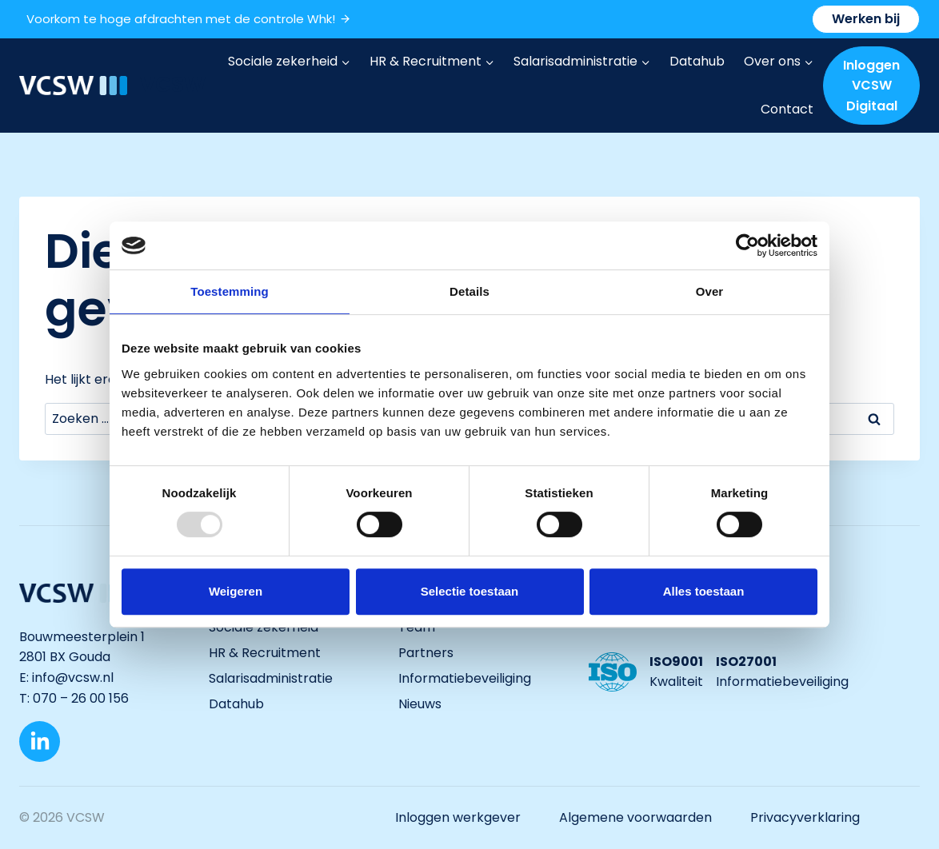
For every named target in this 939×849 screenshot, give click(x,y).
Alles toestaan (704, 591)
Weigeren (235, 591)
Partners (426, 653)
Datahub (697, 61)
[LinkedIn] (39, 741)
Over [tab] (710, 291)
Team (416, 627)
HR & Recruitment (265, 653)
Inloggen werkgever (458, 817)
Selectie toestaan (470, 591)
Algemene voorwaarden (635, 817)
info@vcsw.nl (74, 677)
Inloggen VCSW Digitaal (871, 85)
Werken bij (866, 19)
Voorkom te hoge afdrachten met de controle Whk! (188, 19)
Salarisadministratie (271, 678)
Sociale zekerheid (263, 627)
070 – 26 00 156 (81, 698)
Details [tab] (469, 291)
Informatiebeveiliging (464, 678)
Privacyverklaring (805, 817)
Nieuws (420, 704)
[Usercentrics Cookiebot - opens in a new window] (747, 245)
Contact (787, 109)
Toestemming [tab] (229, 291)
